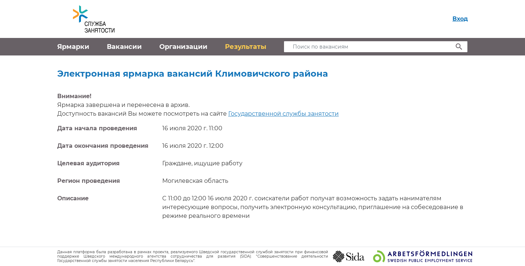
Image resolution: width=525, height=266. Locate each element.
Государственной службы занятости (283, 113)
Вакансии (124, 47)
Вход (460, 18)
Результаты (245, 47)
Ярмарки (73, 47)
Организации (183, 47)
